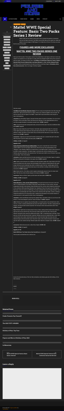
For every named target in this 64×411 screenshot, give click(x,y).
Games (32, 19)
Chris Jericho (7, 42)
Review (9, 47)
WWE (7, 63)
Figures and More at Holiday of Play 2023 (16, 338)
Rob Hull (7, 27)
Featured (7, 68)
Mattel (5, 47)
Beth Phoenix (6, 39)
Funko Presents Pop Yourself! (12, 316)
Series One (7, 52)
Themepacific (5, 409)
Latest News (49, 1)
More (38, 19)
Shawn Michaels (7, 55)
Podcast (45, 19)
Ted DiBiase (7, 57)
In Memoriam (7, 345)
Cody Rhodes (6, 44)
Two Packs (7, 60)
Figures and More (13, 407)
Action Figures (13, 19)
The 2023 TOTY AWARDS (10, 323)
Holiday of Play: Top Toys (11, 330)
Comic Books (23, 19)
